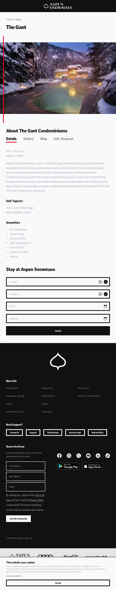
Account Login (75, 432)
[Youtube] (88, 455)
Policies (45, 404)
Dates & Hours (12, 388)
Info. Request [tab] (64, 138)
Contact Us (14, 432)
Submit (58, 331)
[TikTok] (107, 455)
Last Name (14, 476)
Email (11, 486)
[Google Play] (68, 497)
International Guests (14, 411)
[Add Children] (106, 294)
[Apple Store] (92, 497)
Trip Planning (53, 432)
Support (33, 432)
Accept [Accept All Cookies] (58, 583)
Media (8, 404)
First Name (14, 466)
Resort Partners (48, 396)
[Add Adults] (106, 282)
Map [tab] (43, 138)
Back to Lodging (13, 19)
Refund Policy (97, 432)
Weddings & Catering (15, 396)
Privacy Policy (83, 388)
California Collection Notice (88, 396)
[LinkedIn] (98, 455)
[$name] (59, 455)
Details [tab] (11, 138)
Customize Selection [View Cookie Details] (14, 576)
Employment (47, 388)
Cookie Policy (47, 411)
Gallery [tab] (28, 138)
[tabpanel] (58, 204)
